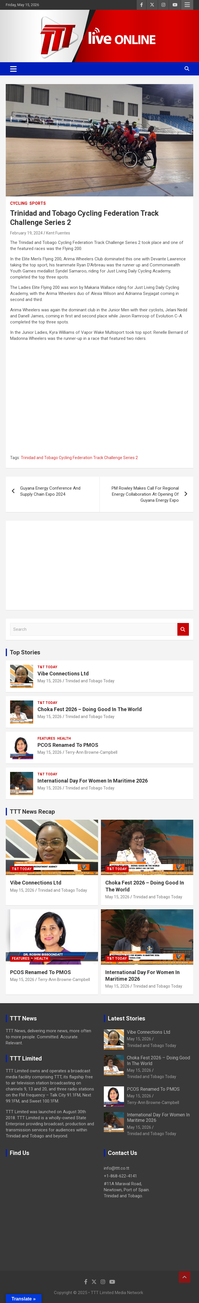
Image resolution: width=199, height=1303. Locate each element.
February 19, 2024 (26, 233)
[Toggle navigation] (13, 68)
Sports (37, 203)
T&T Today (47, 667)
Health (64, 738)
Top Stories (25, 652)
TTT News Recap (32, 811)
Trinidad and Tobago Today (89, 681)
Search (183, 629)
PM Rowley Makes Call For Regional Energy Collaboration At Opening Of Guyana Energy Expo (145, 494)
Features (46, 738)
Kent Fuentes (58, 233)
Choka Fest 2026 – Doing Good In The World (89, 709)
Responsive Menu (187, 5)
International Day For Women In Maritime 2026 (92, 781)
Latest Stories (126, 1018)
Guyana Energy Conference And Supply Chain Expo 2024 (50, 491)
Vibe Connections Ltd (63, 674)
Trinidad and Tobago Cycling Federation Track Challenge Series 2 (79, 457)
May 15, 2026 (49, 681)
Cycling (18, 203)
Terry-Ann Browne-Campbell (91, 752)
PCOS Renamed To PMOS (67, 745)
